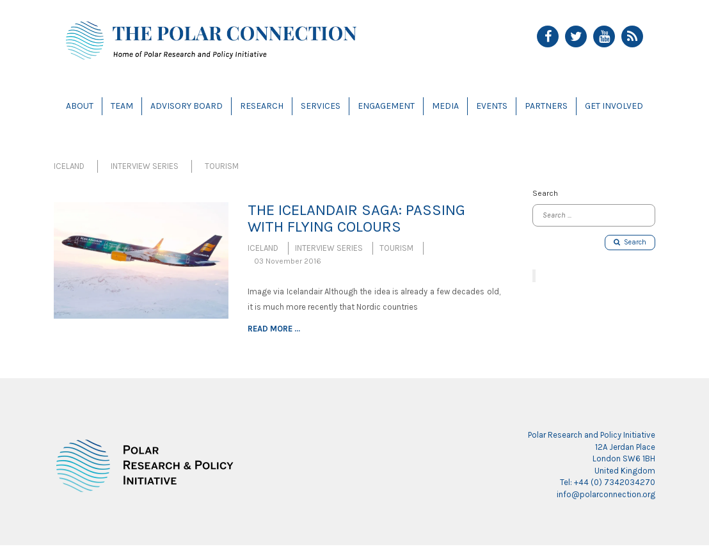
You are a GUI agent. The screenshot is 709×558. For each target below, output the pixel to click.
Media (445, 105)
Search (630, 242)
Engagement (386, 105)
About (79, 105)
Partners (546, 105)
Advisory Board (186, 105)
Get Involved (614, 105)
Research (261, 105)
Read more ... (274, 328)
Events (491, 105)
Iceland (69, 166)
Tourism (222, 166)
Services (320, 105)
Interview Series (145, 166)
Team (122, 105)
